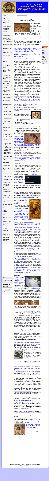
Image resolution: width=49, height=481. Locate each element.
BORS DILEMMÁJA (6, 162)
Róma (4, 214)
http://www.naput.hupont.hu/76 (21, 350)
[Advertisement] (6, 260)
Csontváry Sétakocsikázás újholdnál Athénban (7, 171)
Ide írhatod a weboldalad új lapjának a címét (7, 232)
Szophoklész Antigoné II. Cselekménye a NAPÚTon (7, 39)
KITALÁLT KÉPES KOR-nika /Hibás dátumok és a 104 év (7, 134)
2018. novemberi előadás (7, 18)
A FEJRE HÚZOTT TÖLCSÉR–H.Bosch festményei (6, 185)
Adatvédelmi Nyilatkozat (26, 465)
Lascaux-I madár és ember (7, 209)
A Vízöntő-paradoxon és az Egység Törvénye (7, 141)
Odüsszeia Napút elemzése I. (7, 52)
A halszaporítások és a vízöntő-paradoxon (6, 183)
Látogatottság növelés (44, 63)
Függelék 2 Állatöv (6, 22)
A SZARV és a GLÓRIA (6, 119)
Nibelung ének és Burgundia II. (7, 217)
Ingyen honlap (37, 464)
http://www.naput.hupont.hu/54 (17, 311)
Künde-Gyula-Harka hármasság (6, 116)
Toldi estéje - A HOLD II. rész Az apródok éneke (7, 85)
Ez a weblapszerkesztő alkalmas (44, 52)
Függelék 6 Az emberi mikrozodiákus (6, 31)
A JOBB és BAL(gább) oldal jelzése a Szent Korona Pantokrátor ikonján (7, 177)
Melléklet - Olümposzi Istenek (7, 44)
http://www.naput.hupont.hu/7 (31, 405)
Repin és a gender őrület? (7, 199)
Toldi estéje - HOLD (6, 83)
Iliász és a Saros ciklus (6, 55)
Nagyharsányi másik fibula (7, 100)
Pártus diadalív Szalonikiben (7, 94)
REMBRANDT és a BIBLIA (7, 17)
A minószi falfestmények (6, 59)
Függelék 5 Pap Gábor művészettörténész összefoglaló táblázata (6, 29)
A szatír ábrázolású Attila (6, 174)
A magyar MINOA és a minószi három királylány (7, 63)
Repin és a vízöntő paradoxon (7, 197)
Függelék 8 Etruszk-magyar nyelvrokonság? (7, 222)
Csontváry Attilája (5, 173)
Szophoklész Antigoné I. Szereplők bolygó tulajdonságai (6, 36)
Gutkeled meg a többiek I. (7, 165)
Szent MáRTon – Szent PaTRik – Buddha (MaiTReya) (7, 102)
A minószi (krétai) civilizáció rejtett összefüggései (7, 57)
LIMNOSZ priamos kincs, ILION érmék (6, 211)
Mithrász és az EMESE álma (7, 114)
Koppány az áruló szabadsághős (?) (5, 139)
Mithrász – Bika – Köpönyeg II (7, 97)
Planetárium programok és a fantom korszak (7, 109)
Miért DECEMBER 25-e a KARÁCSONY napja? (7, 125)
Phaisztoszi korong (6, 69)
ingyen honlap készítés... (43, 53)
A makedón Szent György (7, 111)
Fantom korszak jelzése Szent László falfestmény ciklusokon (7, 132)
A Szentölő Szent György (6, 121)
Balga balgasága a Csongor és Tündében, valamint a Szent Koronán (7, 180)
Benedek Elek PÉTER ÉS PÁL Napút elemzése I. (7, 46)
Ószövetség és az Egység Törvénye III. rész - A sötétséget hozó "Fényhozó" (7, 150)
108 (3, 53)
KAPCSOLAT (5, 228)
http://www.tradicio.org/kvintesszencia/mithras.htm (26, 160)
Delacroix (4, 187)
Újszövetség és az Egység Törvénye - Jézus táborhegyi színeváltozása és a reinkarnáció (7, 153)
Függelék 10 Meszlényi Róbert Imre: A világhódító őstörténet (7, 226)
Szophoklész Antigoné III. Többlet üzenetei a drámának (7, 41)
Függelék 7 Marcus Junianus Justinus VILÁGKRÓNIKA (7, 219)
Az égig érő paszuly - (6, 167)
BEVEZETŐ (5, 15)
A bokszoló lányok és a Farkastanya (6, 61)
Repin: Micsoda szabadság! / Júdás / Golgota (7, 193)
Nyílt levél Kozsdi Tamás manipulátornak (6, 230)
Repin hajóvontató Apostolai (7, 191)
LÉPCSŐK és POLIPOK (6, 65)
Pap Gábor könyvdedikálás (7, 50)
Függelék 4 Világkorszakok (7, 26)
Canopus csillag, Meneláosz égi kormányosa (7, 130)
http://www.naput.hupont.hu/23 (31, 411)
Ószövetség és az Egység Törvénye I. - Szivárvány (7, 144)
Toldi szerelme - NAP (6, 87)
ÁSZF (21, 465)
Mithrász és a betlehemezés (7, 118)
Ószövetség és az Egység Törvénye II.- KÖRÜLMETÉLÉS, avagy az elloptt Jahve (7, 146)
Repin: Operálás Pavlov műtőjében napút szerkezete (7, 196)
